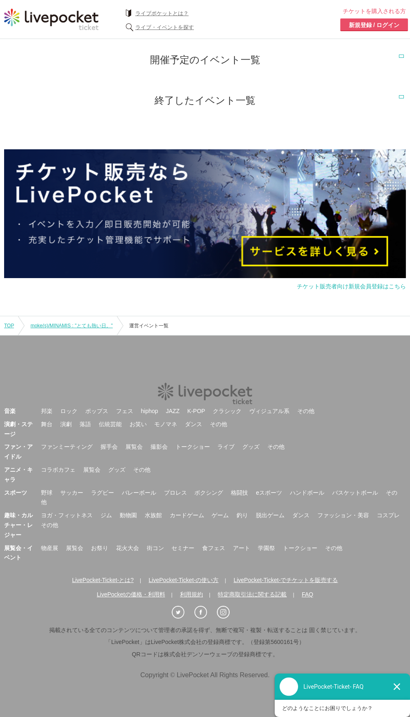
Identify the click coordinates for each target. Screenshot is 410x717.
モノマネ (165, 424)
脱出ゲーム (270, 515)
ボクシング (208, 492)
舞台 (46, 424)
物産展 (49, 548)
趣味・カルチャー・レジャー (18, 525)
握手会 (109, 446)
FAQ (307, 594)
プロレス (175, 492)
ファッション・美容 (343, 515)
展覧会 (134, 446)
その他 (305, 411)
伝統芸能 (110, 424)
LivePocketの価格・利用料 (131, 594)
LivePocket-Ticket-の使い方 (184, 580)
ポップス (96, 411)
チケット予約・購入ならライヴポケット (51, 19)
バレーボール (139, 492)
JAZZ (173, 411)
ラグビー (102, 492)
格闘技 (239, 492)
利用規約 (191, 594)
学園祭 (266, 548)
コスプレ (388, 515)
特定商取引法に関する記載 (252, 594)
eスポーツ (269, 492)
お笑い (138, 424)
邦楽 (46, 411)
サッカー (71, 492)
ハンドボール (307, 492)
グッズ (251, 446)
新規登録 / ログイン (374, 25)
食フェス (213, 548)
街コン (155, 548)
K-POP (196, 411)
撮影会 (159, 446)
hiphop (149, 411)
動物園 (128, 515)
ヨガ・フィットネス (67, 515)
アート (241, 548)
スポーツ (15, 492)
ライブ (226, 446)
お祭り (99, 548)
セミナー (182, 548)
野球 (46, 492)
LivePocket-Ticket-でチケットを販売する (286, 580)
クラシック (227, 411)
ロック (68, 411)
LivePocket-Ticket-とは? (103, 580)
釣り (242, 515)
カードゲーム (187, 515)
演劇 (66, 424)
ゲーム (220, 515)
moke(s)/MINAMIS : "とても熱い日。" (71, 326)
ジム (106, 515)
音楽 (10, 411)
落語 (85, 424)
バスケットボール (355, 492)
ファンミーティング (67, 446)
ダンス (193, 424)
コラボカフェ (58, 469)
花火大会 (127, 548)
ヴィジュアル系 (269, 411)
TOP (9, 326)
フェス (124, 411)
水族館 (153, 515)
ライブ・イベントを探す (164, 27)
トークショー (192, 446)
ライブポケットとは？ (162, 13)
